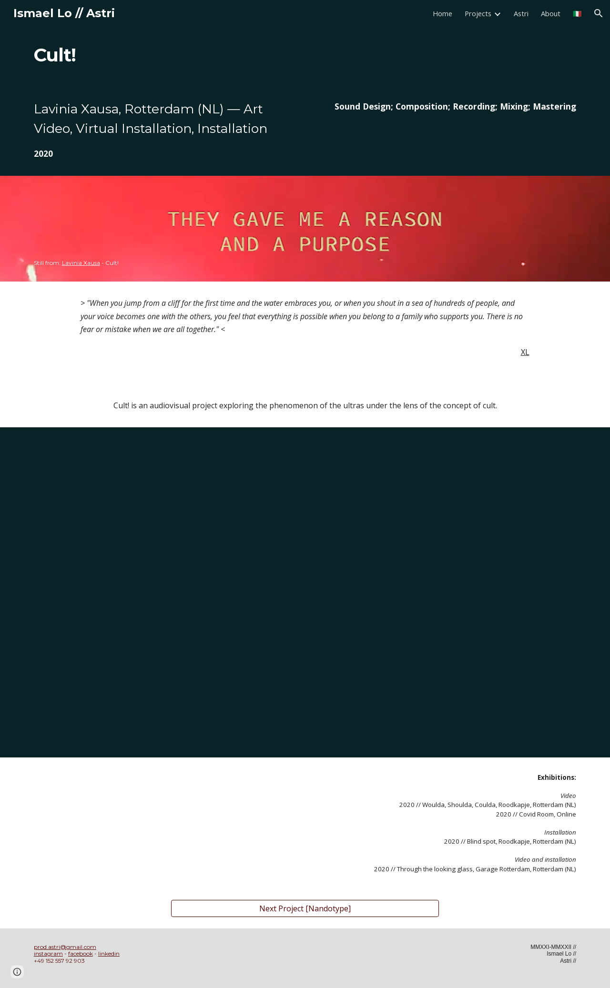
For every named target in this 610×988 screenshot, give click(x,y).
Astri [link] (521, 13)
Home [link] (442, 13)
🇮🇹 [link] (577, 13)
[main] (93, 55)
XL (525, 352)
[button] (598, 13)
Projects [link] (478, 13)
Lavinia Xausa (81, 262)
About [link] (550, 13)
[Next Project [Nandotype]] (305, 908)
